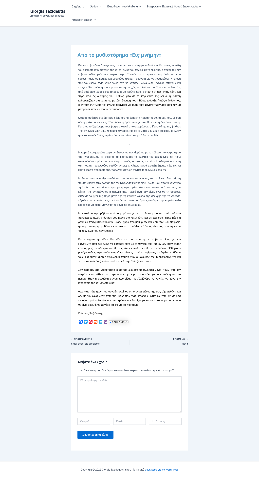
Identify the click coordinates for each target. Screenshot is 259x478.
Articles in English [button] (83, 19)
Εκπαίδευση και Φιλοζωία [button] (122, 6)
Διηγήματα (77, 6)
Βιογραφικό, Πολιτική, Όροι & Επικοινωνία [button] (171, 6)
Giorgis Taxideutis (47, 11)
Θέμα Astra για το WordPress (161, 469)
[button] (98, 6)
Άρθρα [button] (94, 6)
